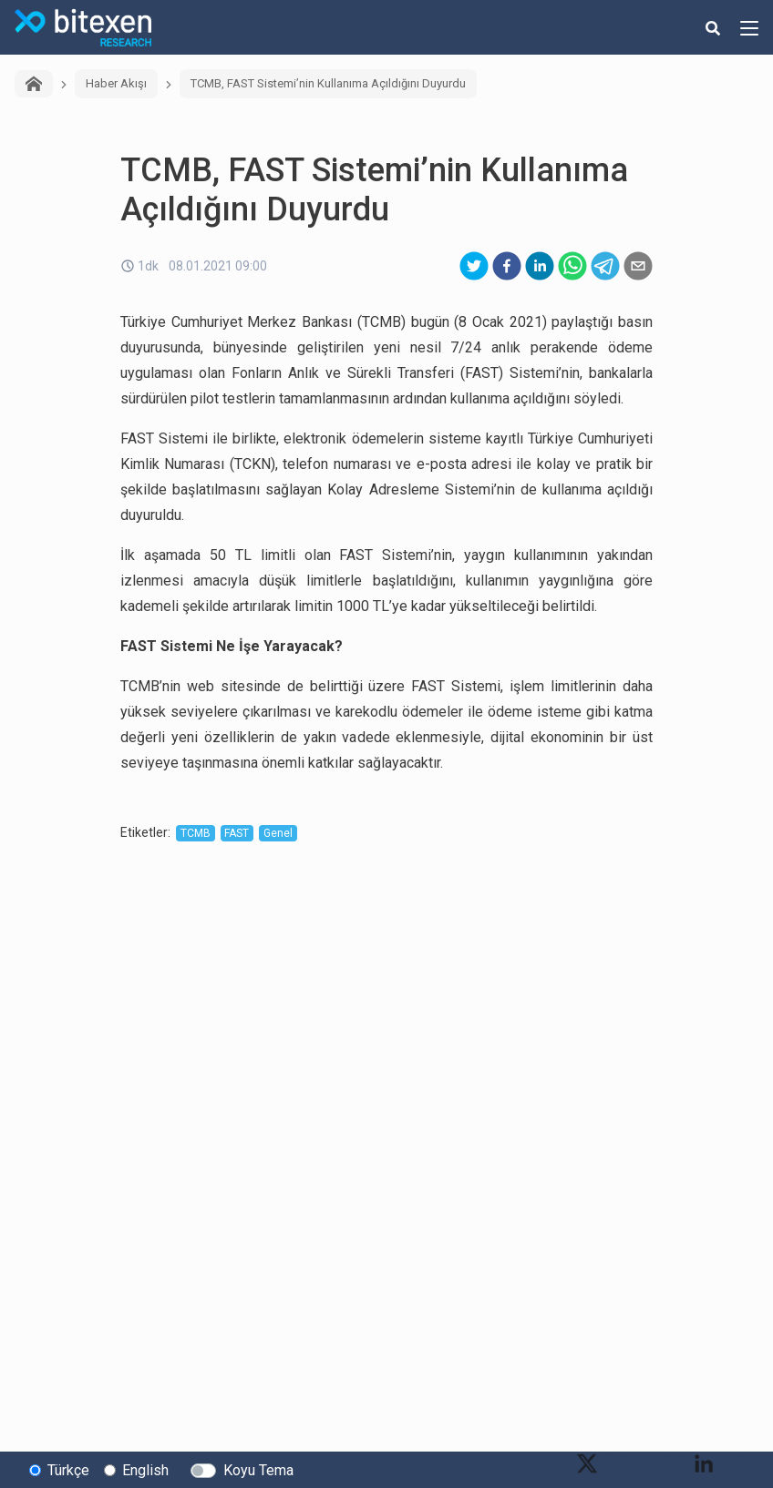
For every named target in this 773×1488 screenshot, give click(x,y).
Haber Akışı (116, 83)
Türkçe (68, 1470)
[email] (638, 265)
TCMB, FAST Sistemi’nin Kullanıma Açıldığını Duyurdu (328, 83)
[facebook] (506, 265)
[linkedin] (539, 265)
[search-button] (713, 27)
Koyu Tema (258, 1470)
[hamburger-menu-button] (749, 27)
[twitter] (474, 265)
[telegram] (605, 265)
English (145, 1470)
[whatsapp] (572, 265)
